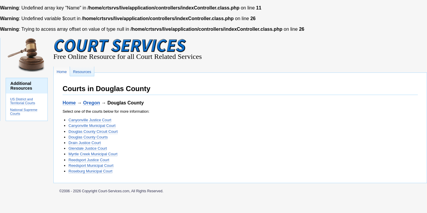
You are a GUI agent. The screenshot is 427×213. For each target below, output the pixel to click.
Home (69, 102)
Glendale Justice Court (87, 148)
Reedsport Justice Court (88, 160)
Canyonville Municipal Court (92, 125)
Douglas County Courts (88, 137)
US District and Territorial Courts (22, 101)
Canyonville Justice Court (89, 120)
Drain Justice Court (84, 143)
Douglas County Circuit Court (93, 131)
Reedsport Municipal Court (91, 165)
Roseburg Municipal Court (90, 171)
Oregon (91, 102)
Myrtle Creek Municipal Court (92, 154)
